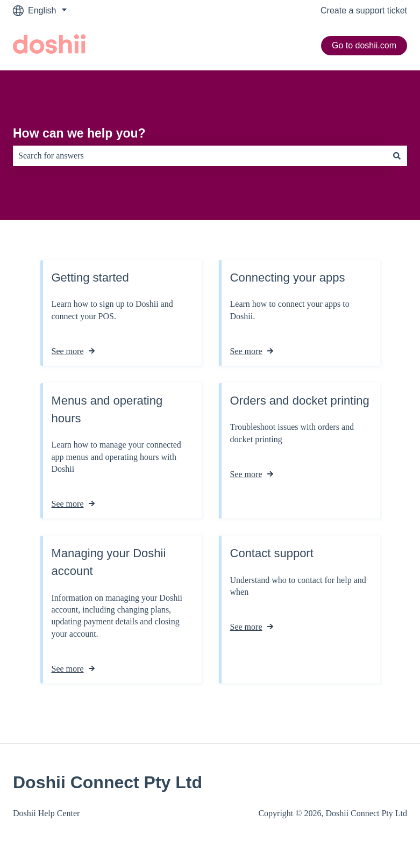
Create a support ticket (364, 10)
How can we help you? (79, 133)
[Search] (397, 156)
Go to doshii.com (364, 45)
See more (68, 351)
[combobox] (200, 156)
